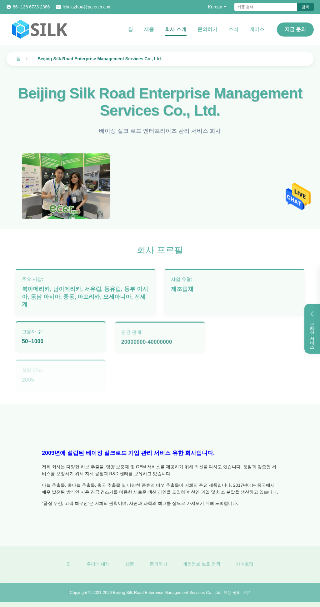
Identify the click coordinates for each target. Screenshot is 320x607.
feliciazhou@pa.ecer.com (87, 6)
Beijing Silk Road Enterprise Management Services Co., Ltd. (167, 593)
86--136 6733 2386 (31, 6)
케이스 (256, 29)
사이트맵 (244, 565)
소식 (233, 29)
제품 (149, 29)
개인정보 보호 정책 (201, 565)
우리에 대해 (98, 565)
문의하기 (208, 29)
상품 (129, 565)
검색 (305, 7)
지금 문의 (295, 29)
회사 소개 (175, 29)
